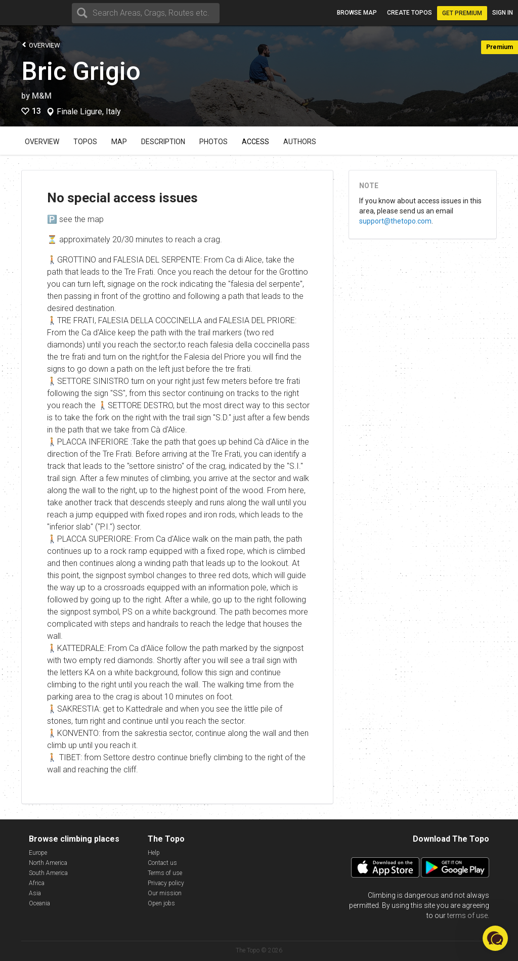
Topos (85, 142)
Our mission (165, 893)
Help (154, 852)
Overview (40, 44)
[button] (495, 938)
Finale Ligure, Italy (89, 112)
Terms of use (165, 873)
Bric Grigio (81, 71)
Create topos (409, 12)
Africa (37, 883)
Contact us (162, 862)
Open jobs (161, 903)
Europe (38, 852)
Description (163, 142)
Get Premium (462, 13)
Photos (213, 142)
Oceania (39, 903)
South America (48, 873)
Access (255, 142)
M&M (42, 96)
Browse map (357, 12)
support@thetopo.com (395, 221)
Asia (35, 893)
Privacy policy (166, 883)
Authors (299, 142)
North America (48, 862)
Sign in (502, 12)
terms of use (467, 915)
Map (119, 142)
